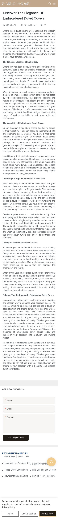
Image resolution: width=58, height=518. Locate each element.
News (20, 456)
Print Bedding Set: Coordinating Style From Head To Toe (44, 470)
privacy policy (8, 507)
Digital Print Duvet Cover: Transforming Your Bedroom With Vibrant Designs (44, 464)
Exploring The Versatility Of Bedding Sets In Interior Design (17, 463)
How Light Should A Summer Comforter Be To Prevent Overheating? (16, 476)
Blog (27, 456)
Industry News (9, 456)
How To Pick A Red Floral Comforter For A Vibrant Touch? (44, 476)
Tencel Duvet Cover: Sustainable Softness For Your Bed (16, 470)
